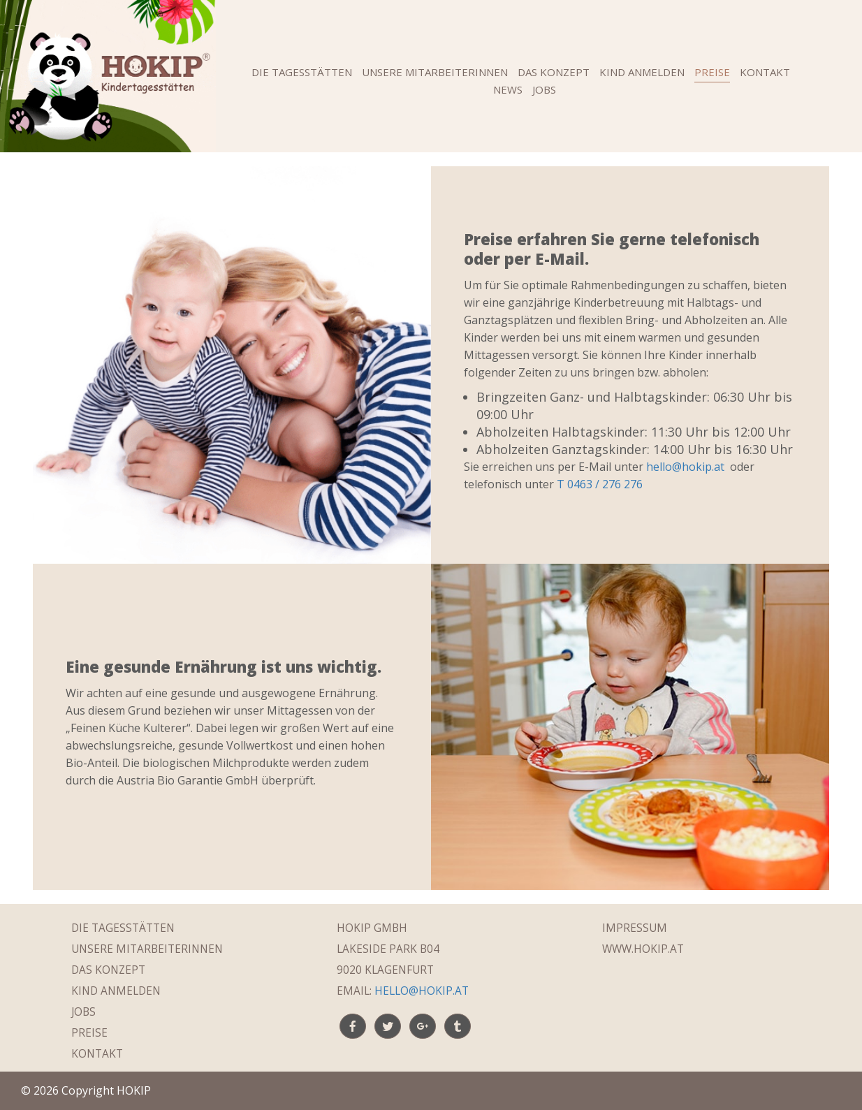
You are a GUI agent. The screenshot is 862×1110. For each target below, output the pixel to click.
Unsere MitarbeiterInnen (435, 72)
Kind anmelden (642, 72)
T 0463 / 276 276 (600, 484)
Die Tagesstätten (301, 72)
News (508, 89)
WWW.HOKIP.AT (643, 949)
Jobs (544, 89)
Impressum (634, 928)
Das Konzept (554, 72)
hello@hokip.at (685, 466)
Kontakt (765, 72)
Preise (712, 72)
